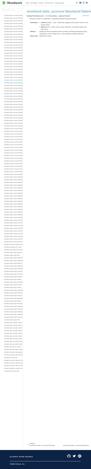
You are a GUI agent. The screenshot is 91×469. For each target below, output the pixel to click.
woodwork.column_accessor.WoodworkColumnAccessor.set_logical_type (13, 163)
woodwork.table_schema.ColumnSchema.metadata (13, 241)
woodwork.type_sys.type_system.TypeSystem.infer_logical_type (13, 328)
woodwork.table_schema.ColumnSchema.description (13, 225)
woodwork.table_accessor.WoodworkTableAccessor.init (13, 42)
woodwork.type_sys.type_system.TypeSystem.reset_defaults (13, 333)
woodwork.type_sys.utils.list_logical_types (13, 341)
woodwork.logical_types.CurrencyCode (13, 274)
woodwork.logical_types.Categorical (13, 268)
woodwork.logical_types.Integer (12, 287)
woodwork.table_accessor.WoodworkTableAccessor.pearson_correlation (13, 66)
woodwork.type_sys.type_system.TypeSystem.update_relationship (13, 338)
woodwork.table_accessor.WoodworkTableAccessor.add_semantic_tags (13, 18)
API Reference (49, 3)
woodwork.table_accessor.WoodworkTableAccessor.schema (13, 85)
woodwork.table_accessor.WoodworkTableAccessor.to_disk (13, 109)
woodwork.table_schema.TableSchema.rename (13, 190)
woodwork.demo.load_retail (11, 371)
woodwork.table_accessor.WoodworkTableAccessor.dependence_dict (13, 23)
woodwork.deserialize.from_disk (12, 247)
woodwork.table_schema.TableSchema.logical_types (13, 185)
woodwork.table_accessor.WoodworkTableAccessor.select (13, 88)
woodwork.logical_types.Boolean (13, 263)
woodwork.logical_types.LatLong (13, 295)
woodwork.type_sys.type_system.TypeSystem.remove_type (13, 330)
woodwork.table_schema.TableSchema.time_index (13, 212)
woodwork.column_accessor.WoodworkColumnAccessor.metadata (13, 150)
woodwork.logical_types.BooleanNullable (13, 266)
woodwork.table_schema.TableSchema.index (13, 179)
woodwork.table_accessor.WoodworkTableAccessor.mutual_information (13, 58)
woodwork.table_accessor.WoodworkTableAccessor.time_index (13, 107)
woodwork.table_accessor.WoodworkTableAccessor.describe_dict (13, 29)
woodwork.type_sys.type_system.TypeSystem (13, 322)
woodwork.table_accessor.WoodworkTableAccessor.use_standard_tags (13, 117)
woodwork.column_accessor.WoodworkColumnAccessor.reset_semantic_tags (13, 158)
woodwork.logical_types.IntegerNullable (13, 290)
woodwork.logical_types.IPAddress (13, 293)
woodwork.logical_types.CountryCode (13, 271)
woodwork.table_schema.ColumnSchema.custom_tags (13, 222)
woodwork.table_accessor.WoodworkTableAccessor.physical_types (13, 72)
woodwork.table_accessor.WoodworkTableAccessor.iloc (13, 34)
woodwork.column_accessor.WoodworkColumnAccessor (13, 126)
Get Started (33, 3)
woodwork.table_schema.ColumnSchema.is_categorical (13, 233)
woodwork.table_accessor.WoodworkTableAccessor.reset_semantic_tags (13, 82)
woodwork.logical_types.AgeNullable (13, 260)
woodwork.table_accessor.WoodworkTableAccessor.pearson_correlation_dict (13, 69)
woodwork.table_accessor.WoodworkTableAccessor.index (13, 37)
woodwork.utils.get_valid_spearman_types (13, 355)
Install (27, 3)
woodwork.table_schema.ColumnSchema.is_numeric (13, 239)
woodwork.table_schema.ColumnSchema (13, 220)
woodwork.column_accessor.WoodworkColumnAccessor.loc (13, 144)
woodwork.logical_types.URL (12, 319)
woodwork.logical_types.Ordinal (12, 301)
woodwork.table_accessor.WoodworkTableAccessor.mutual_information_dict (13, 61)
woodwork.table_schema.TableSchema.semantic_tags (13, 201)
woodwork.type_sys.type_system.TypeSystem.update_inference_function (13, 336)
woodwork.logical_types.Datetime (13, 276)
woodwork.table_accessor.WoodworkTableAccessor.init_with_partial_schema (13, 47)
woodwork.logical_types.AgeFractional (13, 257)
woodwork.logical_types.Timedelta (13, 314)
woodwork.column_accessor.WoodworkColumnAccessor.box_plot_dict (13, 131)
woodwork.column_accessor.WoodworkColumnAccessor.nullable (13, 152)
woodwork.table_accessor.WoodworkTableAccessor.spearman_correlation (13, 101)
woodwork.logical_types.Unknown (13, 317)
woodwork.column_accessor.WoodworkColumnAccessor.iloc (13, 139)
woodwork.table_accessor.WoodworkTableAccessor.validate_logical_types (13, 120)
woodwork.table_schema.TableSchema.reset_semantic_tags (13, 196)
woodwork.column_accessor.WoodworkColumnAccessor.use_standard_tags (13, 169)
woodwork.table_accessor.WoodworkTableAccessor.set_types (13, 99)
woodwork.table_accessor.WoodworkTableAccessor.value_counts (13, 123)
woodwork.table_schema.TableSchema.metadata (13, 188)
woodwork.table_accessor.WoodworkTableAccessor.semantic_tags (13, 91)
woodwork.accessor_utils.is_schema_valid (13, 365)
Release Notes (59, 3)
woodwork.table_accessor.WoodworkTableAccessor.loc (13, 50)
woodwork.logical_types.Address (13, 252)
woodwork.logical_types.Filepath (13, 284)
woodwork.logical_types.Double (12, 279)
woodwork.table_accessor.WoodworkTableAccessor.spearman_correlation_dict (13, 104)
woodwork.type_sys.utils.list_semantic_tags (13, 344)
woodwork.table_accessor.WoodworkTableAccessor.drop (13, 31)
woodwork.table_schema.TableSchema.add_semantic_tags (13, 177)
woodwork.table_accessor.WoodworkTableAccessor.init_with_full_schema (13, 45)
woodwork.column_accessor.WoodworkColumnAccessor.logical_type (13, 147)
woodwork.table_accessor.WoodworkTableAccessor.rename (13, 80)
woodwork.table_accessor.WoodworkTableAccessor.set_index (13, 93)
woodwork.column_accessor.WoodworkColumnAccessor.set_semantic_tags (13, 166)
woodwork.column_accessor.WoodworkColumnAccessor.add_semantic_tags (13, 128)
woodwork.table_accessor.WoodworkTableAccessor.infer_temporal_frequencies (13, 39)
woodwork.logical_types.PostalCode (13, 309)
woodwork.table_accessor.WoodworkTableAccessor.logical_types (13, 53)
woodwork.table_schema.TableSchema (13, 174)
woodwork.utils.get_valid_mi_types (13, 349)
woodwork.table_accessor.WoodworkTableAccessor (13, 15)
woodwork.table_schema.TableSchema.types (13, 214)
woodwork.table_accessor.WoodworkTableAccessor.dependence (13, 20)
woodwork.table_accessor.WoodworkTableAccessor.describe (13, 26)
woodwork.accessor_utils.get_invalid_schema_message (13, 360)
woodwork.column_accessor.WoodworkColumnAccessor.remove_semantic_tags (13, 155)
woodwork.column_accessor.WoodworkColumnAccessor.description (13, 134)
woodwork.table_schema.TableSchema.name (13, 198)
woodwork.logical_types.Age (12, 255)
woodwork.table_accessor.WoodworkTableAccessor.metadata (13, 55)
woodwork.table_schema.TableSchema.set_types (13, 209)
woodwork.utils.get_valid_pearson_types (13, 352)
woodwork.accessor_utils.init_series (13, 363)
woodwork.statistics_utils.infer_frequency (13, 368)
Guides (41, 3)
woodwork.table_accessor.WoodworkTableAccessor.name (13, 64)
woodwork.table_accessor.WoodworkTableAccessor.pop (13, 74)
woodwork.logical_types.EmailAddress (13, 282)
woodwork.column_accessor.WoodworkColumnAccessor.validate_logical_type (13, 171)
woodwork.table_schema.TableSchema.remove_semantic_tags (13, 193)
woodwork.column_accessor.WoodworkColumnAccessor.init (13, 142)
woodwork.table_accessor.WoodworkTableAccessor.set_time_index (13, 96)
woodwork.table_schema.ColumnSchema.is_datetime (13, 236)
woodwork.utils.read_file (10, 357)
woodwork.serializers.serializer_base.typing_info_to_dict (13, 244)
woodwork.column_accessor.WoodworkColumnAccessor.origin (13, 136)
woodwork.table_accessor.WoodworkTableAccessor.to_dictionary (13, 112)
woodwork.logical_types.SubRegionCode (13, 311)
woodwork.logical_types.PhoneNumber (13, 306)
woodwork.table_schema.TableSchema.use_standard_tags (13, 217)
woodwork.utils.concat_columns (12, 346)
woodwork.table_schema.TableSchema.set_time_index (13, 206)
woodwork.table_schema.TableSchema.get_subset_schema (13, 182)
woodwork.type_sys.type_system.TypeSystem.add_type (13, 325)
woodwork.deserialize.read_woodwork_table (13, 249)
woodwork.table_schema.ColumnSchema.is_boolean (13, 231)
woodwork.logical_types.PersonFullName (13, 303)
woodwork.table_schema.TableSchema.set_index (13, 204)
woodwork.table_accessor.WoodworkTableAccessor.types (13, 115)
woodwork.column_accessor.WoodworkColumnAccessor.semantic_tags (13, 161)
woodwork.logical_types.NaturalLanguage (13, 298)
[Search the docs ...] (11, 9)
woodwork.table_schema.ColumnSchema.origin (13, 228)
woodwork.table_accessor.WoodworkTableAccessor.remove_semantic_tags (13, 77)
